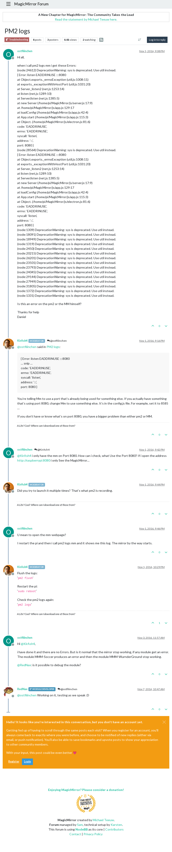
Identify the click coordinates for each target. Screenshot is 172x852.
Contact (75, 834)
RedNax (22, 689)
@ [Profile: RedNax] (24, 665)
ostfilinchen (24, 51)
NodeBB (81, 829)
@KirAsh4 (41, 449)
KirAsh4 (22, 340)
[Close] (164, 722)
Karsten (116, 825)
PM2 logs (53, 347)
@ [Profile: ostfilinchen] (27, 347)
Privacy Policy (93, 834)
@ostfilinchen (57, 340)
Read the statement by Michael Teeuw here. (86, 19)
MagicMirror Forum (31, 4)
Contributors (114, 829)
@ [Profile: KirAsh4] (24, 456)
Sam (80, 825)
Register (13, 761)
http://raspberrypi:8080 (33, 460)
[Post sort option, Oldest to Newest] (139, 40)
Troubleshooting (17, 39)
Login (27, 761)
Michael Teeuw (103, 820)
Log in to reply (157, 39)
